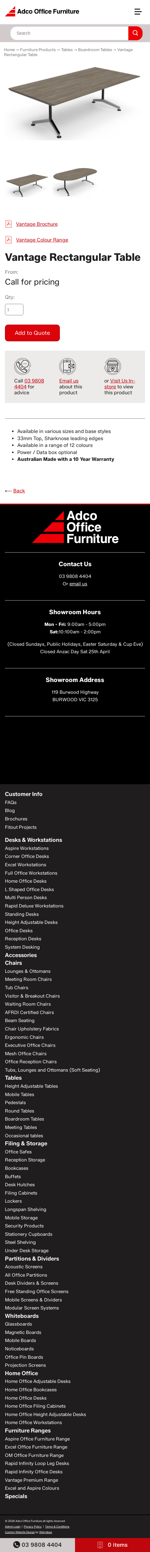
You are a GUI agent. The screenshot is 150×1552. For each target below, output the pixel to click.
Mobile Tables (19, 1094)
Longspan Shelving (25, 1209)
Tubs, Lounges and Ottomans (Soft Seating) (52, 1070)
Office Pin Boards (24, 1357)
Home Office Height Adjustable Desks (45, 1414)
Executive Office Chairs (30, 1045)
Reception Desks (23, 939)
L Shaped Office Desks (29, 889)
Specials (16, 1496)
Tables (67, 49)
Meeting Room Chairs (28, 979)
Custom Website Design (20, 1532)
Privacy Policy (33, 1526)
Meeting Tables (21, 1127)
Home (9, 49)
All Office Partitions (26, 1275)
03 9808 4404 (37, 1544)
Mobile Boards (20, 1340)
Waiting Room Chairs (28, 1004)
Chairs (13, 963)
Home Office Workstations (33, 1422)
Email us (68, 381)
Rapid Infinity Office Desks (34, 1472)
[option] (75, 101)
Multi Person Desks (26, 897)
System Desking (22, 947)
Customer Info (24, 794)
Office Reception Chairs (31, 1062)
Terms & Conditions (57, 1526)
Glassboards (18, 1324)
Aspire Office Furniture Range (37, 1439)
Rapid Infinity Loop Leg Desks (37, 1463)
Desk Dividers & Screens (31, 1283)
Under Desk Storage (26, 1250)
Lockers (13, 1201)
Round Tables (19, 1111)
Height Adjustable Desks (31, 922)
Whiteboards (22, 1316)
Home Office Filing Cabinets (35, 1406)
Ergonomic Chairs (24, 1037)
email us (78, 584)
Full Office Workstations (31, 873)
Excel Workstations (25, 865)
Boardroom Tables (95, 49)
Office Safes (18, 1152)
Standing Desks (22, 914)
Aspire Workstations (27, 848)
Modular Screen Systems (32, 1308)
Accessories (21, 955)
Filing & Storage (26, 1143)
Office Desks (19, 930)
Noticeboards (19, 1349)
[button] (141, 14)
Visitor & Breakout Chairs (32, 996)
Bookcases (16, 1168)
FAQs (11, 802)
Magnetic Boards (23, 1332)
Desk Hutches (20, 1184)
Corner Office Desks (27, 856)
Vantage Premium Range (31, 1480)
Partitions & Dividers (32, 1258)
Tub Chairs (16, 987)
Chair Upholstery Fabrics (32, 1029)
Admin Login (12, 1526)
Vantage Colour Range (42, 240)
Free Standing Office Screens (37, 1291)
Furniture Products (38, 49)
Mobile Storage (21, 1218)
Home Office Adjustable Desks (38, 1381)
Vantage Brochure (37, 224)
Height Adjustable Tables (31, 1086)
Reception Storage (25, 1160)
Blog (10, 810)
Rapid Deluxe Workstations (34, 906)
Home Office (21, 1373)
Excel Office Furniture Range (36, 1447)
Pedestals (15, 1102)
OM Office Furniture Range (34, 1455)
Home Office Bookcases (31, 1389)
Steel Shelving (20, 1242)
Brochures (16, 819)
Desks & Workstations (33, 840)
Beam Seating (20, 1020)
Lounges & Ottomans (28, 971)
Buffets (13, 1176)
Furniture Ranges (28, 1430)
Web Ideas (45, 1532)
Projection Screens (25, 1365)
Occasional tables (24, 1136)
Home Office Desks (26, 881)
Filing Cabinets (21, 1193)
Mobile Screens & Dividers (33, 1300)
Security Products (24, 1226)
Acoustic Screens (24, 1267)
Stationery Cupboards (28, 1234)
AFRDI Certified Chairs (29, 1012)
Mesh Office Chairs (26, 1053)
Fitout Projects (21, 827)
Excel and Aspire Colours (32, 1488)
